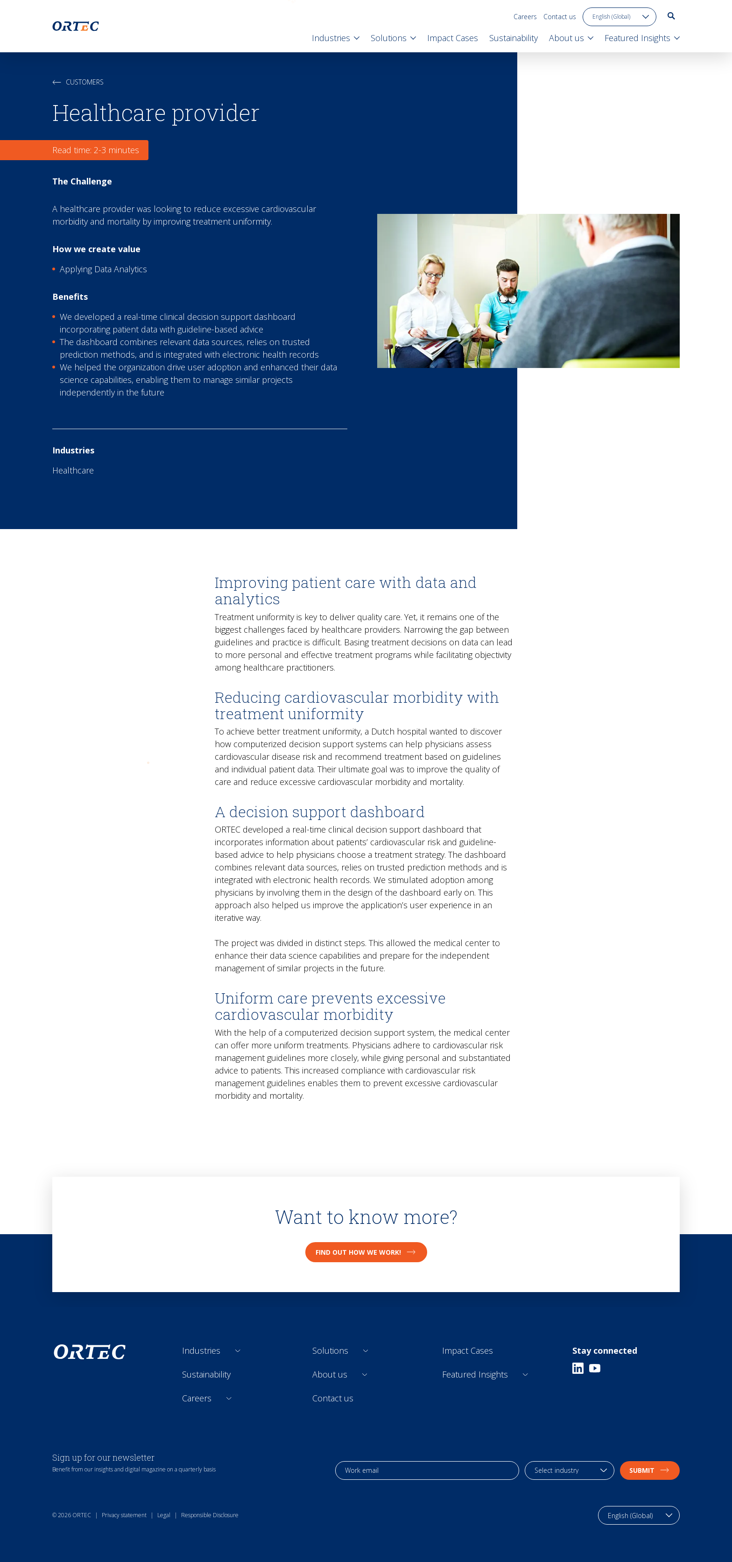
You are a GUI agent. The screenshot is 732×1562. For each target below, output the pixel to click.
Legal (163, 1515)
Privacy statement (124, 1515)
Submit (649, 1470)
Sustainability (206, 1374)
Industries (201, 1350)
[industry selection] (569, 1470)
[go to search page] (671, 15)
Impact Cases (467, 1350)
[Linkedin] (578, 1368)
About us (329, 1374)
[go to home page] (75, 26)
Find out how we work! (366, 1252)
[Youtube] (594, 1368)
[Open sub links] (237, 1350)
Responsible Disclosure (210, 1515)
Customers (78, 81)
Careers (525, 16)
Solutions (330, 1350)
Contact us (559, 16)
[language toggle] (619, 16)
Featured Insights (475, 1374)
